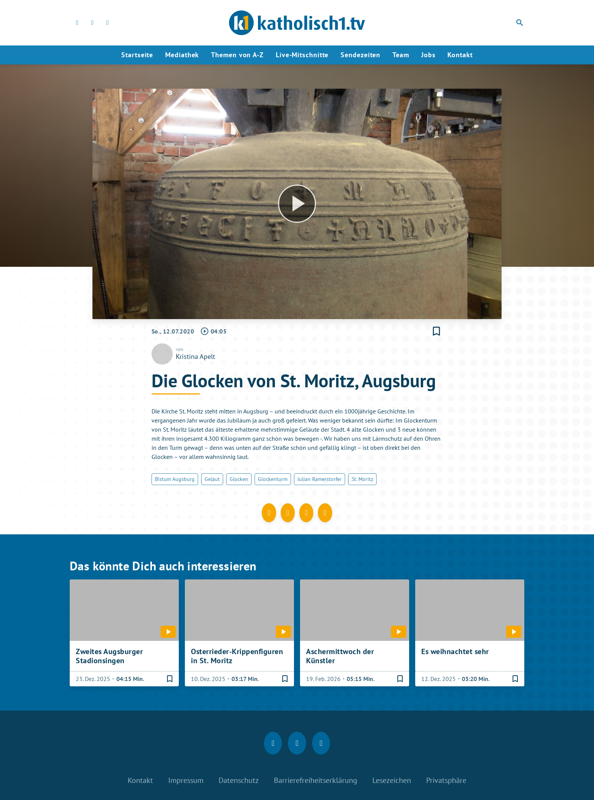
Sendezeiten (360, 54)
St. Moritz (362, 479)
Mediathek (182, 54)
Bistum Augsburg (175, 479)
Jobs (428, 54)
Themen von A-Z (237, 54)
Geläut (212, 479)
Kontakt (459, 54)
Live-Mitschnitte (302, 54)
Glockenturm (273, 479)
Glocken (239, 479)
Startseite (137, 54)
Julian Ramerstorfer (319, 479)
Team (400, 54)
